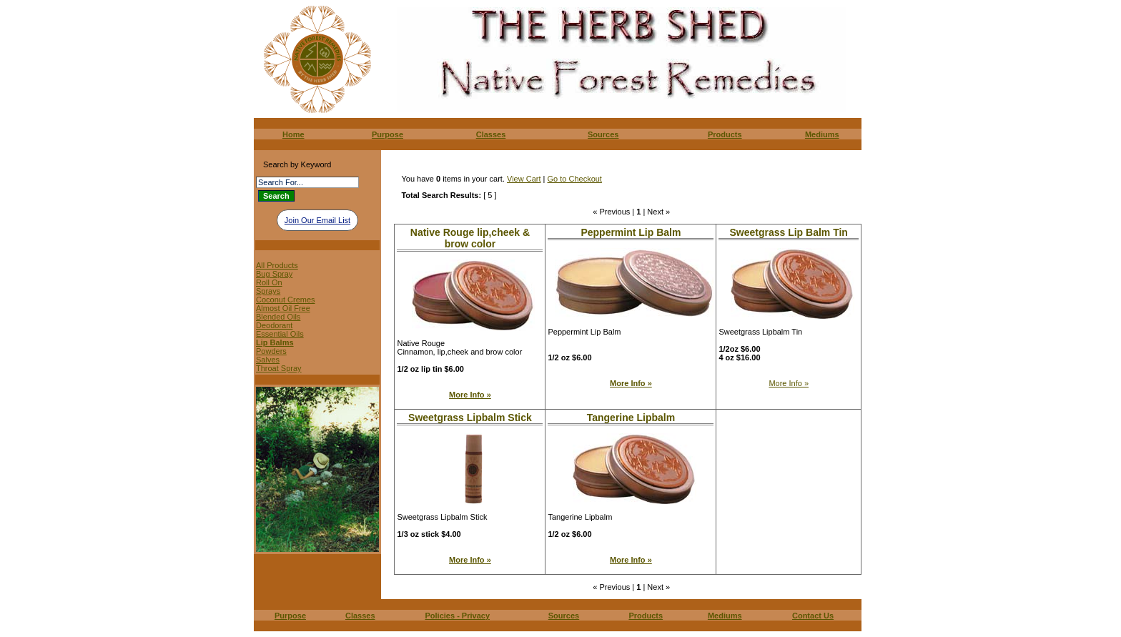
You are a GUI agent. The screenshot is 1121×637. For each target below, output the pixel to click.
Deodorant (274, 325)
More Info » (470, 394)
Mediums (822, 134)
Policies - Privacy (457, 615)
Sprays (268, 291)
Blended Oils (278, 316)
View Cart (523, 178)
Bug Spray (274, 274)
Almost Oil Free (283, 308)
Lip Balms (275, 342)
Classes (491, 134)
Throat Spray (279, 368)
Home (293, 134)
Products (725, 134)
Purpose (387, 134)
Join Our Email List (317, 220)
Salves (268, 359)
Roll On (269, 282)
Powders (271, 351)
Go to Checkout (575, 178)
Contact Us (813, 615)
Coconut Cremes (285, 299)
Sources (603, 134)
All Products (277, 265)
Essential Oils (280, 334)
